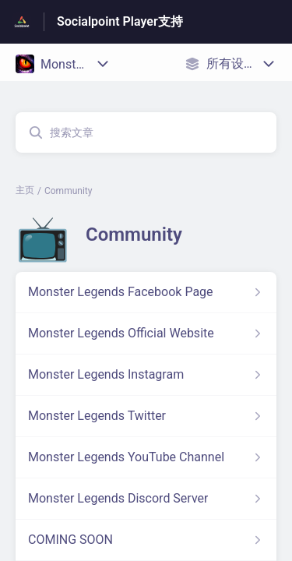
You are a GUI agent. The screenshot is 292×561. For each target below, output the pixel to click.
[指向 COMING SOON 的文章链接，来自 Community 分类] (146, 540)
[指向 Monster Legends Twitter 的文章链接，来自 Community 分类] (146, 416)
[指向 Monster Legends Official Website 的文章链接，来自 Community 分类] (146, 333)
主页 (25, 190)
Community (68, 190)
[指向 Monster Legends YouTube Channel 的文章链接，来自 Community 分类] (146, 457)
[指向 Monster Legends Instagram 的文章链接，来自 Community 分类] (146, 374)
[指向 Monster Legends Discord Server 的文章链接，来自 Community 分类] (146, 498)
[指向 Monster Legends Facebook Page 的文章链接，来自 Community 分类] (146, 292)
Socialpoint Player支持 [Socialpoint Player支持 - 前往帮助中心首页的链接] (120, 21)
